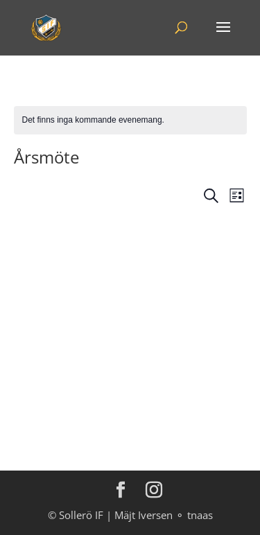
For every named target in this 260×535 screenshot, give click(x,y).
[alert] (130, 120)
